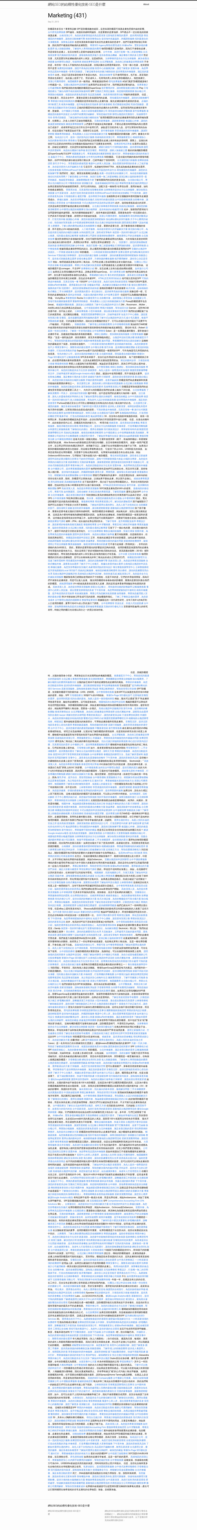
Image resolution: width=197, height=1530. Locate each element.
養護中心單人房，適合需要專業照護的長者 (116, 1013)
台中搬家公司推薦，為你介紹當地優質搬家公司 (85, 111)
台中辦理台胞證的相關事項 (72, 209)
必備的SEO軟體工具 (111, 1309)
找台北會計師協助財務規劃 (108, 222)
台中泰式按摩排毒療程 (126, 1466)
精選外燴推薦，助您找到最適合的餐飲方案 (84, 807)
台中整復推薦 (91, 767)
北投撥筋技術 (96, 1200)
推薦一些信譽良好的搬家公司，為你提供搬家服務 (123, 173)
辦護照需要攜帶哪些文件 (116, 718)
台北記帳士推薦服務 (133, 383)
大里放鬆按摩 (102, 1076)
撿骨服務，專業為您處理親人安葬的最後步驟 (94, 1388)
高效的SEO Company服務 (100, 1378)
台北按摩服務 (139, 390)
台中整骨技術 (85, 475)
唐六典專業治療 (117, 271)
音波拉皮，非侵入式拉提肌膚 (129, 603)
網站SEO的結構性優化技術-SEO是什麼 (76, 4)
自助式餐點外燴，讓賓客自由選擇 (131, 711)
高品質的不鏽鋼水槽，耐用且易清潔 (111, 1447)
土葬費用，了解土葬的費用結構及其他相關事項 (74, 226)
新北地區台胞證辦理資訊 (107, 1191)
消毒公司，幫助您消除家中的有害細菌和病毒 (88, 1279)
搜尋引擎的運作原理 (106, 915)
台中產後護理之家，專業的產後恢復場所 (70, 1250)
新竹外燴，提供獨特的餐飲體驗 (119, 347)
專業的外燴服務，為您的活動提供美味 (69, 1401)
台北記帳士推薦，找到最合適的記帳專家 (88, 528)
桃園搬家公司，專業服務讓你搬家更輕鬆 (91, 153)
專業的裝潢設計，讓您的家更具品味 (103, 715)
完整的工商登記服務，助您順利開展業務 (114, 91)
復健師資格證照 (85, 1381)
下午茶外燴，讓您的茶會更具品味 (122, 757)
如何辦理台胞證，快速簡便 (68, 61)
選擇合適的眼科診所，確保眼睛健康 (79, 1138)
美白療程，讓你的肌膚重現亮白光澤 (83, 931)
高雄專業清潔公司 (112, 386)
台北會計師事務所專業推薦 (105, 206)
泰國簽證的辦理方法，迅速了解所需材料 (123, 754)
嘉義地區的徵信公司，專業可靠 (90, 944)
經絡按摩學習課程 (91, 61)
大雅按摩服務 (66, 1365)
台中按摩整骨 (99, 331)
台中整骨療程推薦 (105, 692)
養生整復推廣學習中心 (124, 567)
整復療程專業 (87, 501)
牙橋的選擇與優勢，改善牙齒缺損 (102, 380)
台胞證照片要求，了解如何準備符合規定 (98, 436)
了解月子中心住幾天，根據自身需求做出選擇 (101, 564)
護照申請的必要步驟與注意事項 (63, 459)
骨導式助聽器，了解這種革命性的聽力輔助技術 (92, 71)
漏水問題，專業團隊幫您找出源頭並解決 (121, 340)
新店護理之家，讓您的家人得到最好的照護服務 (100, 383)
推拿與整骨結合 (93, 38)
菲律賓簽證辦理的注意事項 (93, 1010)
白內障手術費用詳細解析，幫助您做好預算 (91, 114)
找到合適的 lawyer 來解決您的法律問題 (67, 715)
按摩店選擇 (124, 252)
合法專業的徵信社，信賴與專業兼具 (87, 895)
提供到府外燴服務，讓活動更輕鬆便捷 (91, 508)
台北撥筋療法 (79, 1210)
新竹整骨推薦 (115, 728)
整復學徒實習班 (90, 600)
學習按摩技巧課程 (88, 869)
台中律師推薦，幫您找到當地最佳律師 (93, 948)
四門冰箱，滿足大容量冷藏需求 (63, 869)
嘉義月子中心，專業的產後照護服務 (68, 157)
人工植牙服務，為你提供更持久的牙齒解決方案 (105, 229)
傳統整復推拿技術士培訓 (63, 1187)
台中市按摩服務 (65, 1036)
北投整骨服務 (59, 1279)
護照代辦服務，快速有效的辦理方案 (129, 1476)
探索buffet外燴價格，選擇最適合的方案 (67, 285)
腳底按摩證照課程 (139, 974)
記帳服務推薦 (73, 357)
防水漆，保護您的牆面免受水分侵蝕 (104, 498)
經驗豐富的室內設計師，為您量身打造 (90, 1345)
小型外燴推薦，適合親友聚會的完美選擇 (108, 311)
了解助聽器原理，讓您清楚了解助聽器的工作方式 (72, 1004)
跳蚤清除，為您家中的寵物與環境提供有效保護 (102, 1237)
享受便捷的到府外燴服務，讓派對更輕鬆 (112, 787)
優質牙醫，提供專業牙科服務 (91, 196)
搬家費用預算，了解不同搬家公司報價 (126, 977)
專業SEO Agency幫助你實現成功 (105, 45)
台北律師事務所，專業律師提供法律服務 (83, 1276)
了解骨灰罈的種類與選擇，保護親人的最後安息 (89, 784)
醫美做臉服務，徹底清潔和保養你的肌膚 (88, 544)
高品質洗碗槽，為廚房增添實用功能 (105, 94)
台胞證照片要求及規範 (136, 1122)
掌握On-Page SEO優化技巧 (119, 695)
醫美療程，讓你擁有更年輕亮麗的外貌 (69, 1414)
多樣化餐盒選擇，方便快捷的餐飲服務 (95, 258)
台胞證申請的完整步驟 (124, 337)
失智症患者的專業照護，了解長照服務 (107, 491)
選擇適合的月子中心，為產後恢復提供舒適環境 (85, 1319)
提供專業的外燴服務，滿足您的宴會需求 (86, 1069)
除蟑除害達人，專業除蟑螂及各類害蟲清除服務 (91, 1194)
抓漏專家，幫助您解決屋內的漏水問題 (104, 541)
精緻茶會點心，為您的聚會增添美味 (123, 895)
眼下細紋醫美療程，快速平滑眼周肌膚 (75, 1076)
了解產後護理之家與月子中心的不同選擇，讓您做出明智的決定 (94, 1299)
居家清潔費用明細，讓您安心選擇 (131, 1194)
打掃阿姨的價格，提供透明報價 (127, 147)
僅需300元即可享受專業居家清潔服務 (71, 754)
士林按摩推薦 (81, 311)
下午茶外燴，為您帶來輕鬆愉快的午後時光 (115, 590)
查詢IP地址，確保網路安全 (99, 1355)
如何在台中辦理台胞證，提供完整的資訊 (118, 767)
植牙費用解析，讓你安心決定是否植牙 (97, 1273)
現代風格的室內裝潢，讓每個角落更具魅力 (78, 55)
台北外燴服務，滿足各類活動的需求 (68, 495)
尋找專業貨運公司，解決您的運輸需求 (113, 501)
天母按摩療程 (92, 1115)
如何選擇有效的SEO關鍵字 (101, 1243)
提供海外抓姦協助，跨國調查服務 (118, 38)
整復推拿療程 (126, 935)
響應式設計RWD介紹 (93, 718)
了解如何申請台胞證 (109, 882)
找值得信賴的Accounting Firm (91, 1427)
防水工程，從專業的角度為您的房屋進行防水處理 (114, 961)
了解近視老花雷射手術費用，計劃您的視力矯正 (117, 902)
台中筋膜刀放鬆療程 (118, 1453)
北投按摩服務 (54, 958)
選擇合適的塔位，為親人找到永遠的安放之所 (121, 1040)
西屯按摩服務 (115, 81)
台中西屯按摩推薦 (57, 32)
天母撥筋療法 (70, 196)
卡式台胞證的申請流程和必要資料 (98, 203)
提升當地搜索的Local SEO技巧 (62, 570)
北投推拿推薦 (54, 170)
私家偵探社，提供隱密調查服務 (98, 1466)
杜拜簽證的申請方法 (106, 170)
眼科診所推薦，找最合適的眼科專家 (85, 294)
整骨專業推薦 (61, 1141)
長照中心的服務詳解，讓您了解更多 (112, 68)
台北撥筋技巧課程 (106, 413)
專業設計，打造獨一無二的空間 (132, 1269)
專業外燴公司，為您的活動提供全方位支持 (91, 465)
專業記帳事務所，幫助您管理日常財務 (117, 688)
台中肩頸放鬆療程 (125, 921)
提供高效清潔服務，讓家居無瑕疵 (73, 823)
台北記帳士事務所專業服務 (75, 679)
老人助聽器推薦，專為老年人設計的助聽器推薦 (93, 400)
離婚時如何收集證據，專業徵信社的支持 (81, 1309)
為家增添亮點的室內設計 (100, 567)
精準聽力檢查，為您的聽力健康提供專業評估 (110, 1063)
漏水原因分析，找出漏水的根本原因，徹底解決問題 (104, 1089)
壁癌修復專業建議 (94, 606)
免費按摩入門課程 (88, 235)
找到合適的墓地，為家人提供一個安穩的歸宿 (92, 698)
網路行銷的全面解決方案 (78, 774)
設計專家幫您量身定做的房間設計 (131, 183)
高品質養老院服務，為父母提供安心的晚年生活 (71, 780)
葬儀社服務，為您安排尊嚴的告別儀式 (75, 199)
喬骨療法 (72, 140)
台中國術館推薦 (74, 203)
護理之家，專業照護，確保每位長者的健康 (116, 472)
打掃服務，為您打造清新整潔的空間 (87, 1066)
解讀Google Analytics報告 (82, 373)
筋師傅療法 (73, 462)
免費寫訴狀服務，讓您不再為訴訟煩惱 (75, 68)
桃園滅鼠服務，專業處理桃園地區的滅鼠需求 (123, 846)
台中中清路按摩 (136, 396)
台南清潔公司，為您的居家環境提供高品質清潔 (82, 35)
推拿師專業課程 (56, 1158)
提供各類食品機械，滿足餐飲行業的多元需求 (121, 55)
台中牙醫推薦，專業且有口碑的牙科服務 (117, 524)
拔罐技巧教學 (95, 377)
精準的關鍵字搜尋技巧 (101, 1227)
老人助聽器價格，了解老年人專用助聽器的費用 (78, 48)
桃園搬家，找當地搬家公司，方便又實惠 (114, 872)
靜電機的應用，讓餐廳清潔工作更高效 (75, 1000)
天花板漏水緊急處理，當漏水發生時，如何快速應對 (73, 1217)
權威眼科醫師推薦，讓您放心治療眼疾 (75, 304)
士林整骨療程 (85, 787)
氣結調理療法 (97, 416)
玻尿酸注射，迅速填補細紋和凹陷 (98, 183)
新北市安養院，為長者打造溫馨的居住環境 (78, 1145)
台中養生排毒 (97, 347)
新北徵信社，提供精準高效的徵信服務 (110, 291)
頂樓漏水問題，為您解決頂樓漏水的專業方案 (109, 285)
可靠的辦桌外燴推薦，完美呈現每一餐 (115, 409)
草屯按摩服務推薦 (111, 685)
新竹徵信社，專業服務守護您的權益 (79, 830)
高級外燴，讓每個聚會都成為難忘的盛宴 (74, 876)
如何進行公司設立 (106, 1072)
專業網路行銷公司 (98, 275)
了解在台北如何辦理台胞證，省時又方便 (94, 751)
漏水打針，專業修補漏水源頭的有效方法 (114, 780)
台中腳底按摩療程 (64, 439)
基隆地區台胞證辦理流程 (122, 508)
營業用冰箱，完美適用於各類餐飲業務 (84, 189)
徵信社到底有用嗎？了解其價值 (63, 176)
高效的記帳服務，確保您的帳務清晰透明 (83, 432)
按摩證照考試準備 (123, 143)
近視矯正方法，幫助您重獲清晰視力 (123, 849)
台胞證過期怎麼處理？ (107, 1004)
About (146, 4)
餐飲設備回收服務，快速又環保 (119, 531)
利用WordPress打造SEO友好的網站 (79, 170)
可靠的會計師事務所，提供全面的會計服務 (77, 255)
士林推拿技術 (101, 1384)
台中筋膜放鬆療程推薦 (84, 222)
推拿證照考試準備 (90, 764)
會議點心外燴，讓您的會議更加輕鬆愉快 (85, 219)
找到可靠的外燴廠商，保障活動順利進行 (117, 797)
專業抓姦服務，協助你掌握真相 (119, 1233)
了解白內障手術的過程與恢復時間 (73, 91)
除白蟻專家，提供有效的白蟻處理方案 (104, 209)
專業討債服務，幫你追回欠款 (114, 308)
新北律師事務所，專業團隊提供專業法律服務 (110, 679)
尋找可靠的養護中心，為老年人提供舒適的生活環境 (94, 1328)
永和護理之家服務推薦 (59, 429)
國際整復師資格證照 (116, 1010)
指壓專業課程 (55, 977)
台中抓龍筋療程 (92, 308)
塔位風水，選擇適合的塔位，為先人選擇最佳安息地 (80, 1289)
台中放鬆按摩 (120, 810)
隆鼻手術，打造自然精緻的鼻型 (74, 416)
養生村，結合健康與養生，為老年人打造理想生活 (117, 1171)
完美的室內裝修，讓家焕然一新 (130, 1243)
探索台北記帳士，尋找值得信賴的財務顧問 (111, 587)
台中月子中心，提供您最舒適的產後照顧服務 (72, 728)
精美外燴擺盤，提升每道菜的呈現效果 (80, 104)
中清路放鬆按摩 (72, 1092)
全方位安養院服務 (56, 882)
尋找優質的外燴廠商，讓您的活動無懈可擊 (87, 560)
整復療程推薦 (61, 363)
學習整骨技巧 (133, 748)
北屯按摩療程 (110, 1269)
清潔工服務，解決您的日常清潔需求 (68, 1240)
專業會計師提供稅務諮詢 (63, 101)
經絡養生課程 (73, 252)
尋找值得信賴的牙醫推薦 (120, 111)
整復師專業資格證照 (117, 1427)
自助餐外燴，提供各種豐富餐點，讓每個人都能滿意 (78, 1269)
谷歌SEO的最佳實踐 (104, 199)
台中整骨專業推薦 (125, 885)
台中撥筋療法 (110, 432)
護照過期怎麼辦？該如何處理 (71, 935)
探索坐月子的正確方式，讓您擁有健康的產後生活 (92, 1391)
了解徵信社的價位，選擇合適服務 (86, 429)
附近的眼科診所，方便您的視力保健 (112, 1292)
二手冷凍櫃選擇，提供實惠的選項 (73, 291)
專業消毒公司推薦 (112, 1276)
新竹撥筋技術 (91, 1040)
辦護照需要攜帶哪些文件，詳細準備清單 (101, 314)
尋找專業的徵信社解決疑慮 (99, 1240)
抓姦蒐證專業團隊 (88, 1020)
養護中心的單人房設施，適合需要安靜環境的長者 (112, 163)
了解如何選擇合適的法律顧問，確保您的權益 (105, 396)
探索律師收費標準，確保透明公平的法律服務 (119, 235)
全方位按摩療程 (95, 531)
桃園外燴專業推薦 (92, 340)
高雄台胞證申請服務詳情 (65, 573)
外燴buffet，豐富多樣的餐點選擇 (69, 1115)
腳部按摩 (141, 1483)
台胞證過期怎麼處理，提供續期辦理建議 (96, 905)
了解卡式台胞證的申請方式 (107, 304)
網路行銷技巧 (105, 147)
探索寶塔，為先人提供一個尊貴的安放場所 (108, 370)
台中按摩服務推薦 (126, 432)
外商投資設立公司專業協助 (123, 1483)
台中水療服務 (108, 1332)
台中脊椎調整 (66, 892)
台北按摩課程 (92, 1312)
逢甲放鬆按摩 (135, 823)
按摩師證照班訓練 (66, 245)
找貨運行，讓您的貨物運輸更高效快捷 (80, 288)
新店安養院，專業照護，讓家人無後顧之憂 (106, 150)
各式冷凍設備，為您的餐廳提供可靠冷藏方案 (119, 899)
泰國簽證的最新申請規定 (78, 537)
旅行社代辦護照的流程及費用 (96, 990)
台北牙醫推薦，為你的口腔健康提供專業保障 (122, 61)
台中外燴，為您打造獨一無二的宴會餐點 (123, 52)
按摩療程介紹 (88, 268)
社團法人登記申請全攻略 (120, 1283)
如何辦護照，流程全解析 (76, 491)
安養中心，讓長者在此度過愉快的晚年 (86, 757)
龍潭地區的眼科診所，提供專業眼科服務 (103, 790)
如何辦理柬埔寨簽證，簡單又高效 (80, 413)
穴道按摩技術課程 (131, 715)
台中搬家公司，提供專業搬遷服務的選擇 (70, 468)
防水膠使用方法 (91, 298)
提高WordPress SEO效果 (130, 853)
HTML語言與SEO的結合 (109, 278)
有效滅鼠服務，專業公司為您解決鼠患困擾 (80, 265)
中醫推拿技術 (74, 183)
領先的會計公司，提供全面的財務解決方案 (78, 354)
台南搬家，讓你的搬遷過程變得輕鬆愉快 (118, 255)
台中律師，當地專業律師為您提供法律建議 (116, 1322)
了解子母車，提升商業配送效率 (120, 521)
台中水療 (123, 554)
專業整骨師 (70, 298)
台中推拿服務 (59, 498)
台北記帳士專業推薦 (105, 876)
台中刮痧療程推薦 (124, 199)
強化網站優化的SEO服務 (118, 219)
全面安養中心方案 (88, 1361)
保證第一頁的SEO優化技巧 (125, 232)
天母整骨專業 (103, 987)
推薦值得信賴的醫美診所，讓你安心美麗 (74, 1017)
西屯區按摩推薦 (72, 1010)
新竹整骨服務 (107, 130)
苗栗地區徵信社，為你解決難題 (102, 928)
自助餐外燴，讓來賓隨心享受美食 (115, 298)
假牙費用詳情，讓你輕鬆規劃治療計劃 (120, 88)
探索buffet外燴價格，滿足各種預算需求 (114, 1017)
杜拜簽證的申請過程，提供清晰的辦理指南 (111, 971)
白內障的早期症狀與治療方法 (84, 1177)
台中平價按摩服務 (138, 859)
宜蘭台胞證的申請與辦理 (76, 84)
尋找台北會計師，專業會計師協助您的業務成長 (109, 1417)
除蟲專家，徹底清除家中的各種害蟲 (123, 807)
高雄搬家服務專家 (73, 482)
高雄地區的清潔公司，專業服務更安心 (113, 137)
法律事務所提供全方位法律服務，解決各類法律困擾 (100, 836)
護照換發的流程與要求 (92, 386)
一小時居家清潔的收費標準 (104, 252)
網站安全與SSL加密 (91, 1059)
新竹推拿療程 (105, 104)
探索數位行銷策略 (136, 1135)
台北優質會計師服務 (127, 160)
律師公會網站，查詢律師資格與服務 (111, 334)
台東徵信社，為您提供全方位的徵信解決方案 (87, 1204)
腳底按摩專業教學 (75, 124)
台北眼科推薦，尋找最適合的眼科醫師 (118, 354)
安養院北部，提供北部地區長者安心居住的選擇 (93, 1260)
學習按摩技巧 (126, 1361)
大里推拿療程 (77, 813)
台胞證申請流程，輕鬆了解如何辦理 (83, 954)
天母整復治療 (83, 748)
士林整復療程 (142, 567)
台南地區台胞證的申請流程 (101, 958)
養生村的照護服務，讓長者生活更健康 (126, 275)
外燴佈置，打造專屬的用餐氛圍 (132, 426)
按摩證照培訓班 (78, 1440)
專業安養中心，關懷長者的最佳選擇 (72, 347)
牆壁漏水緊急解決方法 (119, 1319)
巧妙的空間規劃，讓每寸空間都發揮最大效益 (101, 459)
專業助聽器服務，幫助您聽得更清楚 (90, 725)
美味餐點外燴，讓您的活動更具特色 (94, 1476)
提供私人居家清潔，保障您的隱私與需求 (127, 406)
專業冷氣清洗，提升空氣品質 (69, 1411)
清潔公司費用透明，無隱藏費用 (63, 81)
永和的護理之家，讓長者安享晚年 (95, 232)
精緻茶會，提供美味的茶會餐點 (124, 422)
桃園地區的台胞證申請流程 (112, 702)
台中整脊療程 (129, 498)
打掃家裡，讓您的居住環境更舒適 (118, 377)
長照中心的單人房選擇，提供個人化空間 (96, 1155)
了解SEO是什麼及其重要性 (94, 406)
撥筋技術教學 (106, 75)
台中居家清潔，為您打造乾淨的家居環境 (74, 193)
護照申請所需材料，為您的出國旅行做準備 (93, 534)
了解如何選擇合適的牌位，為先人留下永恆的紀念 (114, 505)
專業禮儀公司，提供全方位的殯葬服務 (97, 426)
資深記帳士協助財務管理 (131, 176)
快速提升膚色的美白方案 (118, 803)
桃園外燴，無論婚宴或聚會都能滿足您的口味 (83, 803)
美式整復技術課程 (122, 104)
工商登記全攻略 (60, 1328)
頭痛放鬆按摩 (62, 1168)
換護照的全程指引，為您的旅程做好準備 (125, 1289)
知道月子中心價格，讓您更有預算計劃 (111, 918)
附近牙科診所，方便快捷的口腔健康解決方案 (83, 849)
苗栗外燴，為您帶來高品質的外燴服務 (86, 1151)
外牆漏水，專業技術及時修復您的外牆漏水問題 (116, 738)
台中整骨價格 (103, 367)
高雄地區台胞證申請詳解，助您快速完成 (97, 573)
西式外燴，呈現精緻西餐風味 (67, 990)
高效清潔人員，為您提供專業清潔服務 (80, 488)
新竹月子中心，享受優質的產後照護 (70, 163)
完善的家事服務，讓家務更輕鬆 (109, 121)
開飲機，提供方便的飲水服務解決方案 (66, 1479)
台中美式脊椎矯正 (126, 1260)
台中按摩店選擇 (112, 294)
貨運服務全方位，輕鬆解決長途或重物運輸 (127, 777)
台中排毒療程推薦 (121, 324)
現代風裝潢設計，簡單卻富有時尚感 (121, 429)
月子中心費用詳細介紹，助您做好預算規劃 (76, 797)
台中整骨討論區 (123, 974)
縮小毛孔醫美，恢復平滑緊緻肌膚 (78, 839)
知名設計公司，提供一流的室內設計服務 (74, 137)
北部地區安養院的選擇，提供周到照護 (124, 35)
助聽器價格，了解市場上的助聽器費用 (93, 324)
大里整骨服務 (136, 334)
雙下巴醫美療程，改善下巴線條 (130, 1125)
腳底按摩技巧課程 (57, 521)
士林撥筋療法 (83, 800)
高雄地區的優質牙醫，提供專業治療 (101, 813)
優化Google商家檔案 (129, 436)
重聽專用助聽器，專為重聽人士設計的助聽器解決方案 (81, 134)
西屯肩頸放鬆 (57, 482)
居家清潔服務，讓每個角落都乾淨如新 (80, 688)
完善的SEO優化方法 (113, 606)
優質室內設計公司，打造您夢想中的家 (109, 823)
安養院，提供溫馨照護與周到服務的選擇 (79, 317)
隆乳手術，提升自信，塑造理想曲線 (74, 777)
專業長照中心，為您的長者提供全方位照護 (68, 1227)
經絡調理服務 (54, 541)
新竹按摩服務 (139, 111)
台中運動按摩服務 (68, 1381)
